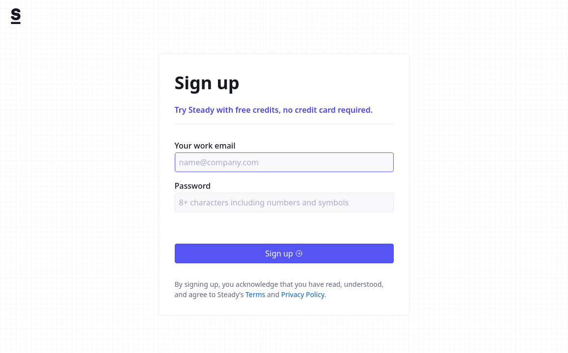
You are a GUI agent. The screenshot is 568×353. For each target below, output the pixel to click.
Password (193, 185)
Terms (255, 294)
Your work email (205, 145)
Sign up (284, 253)
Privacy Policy (303, 294)
